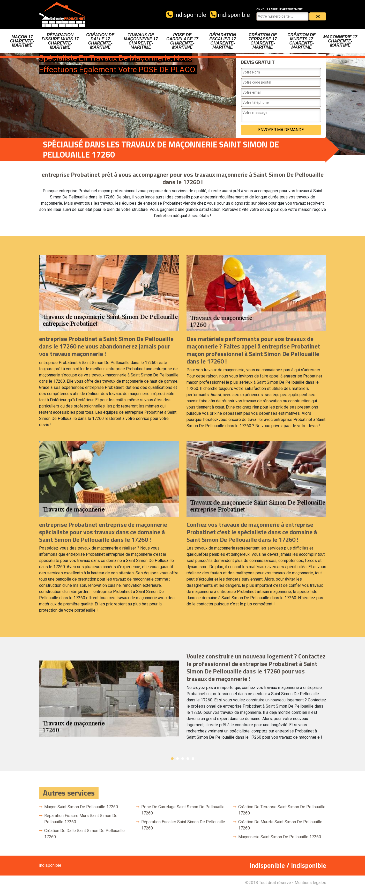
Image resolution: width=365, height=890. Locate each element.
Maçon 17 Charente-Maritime (22, 41)
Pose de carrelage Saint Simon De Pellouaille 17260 (183, 809)
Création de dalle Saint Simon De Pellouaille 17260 (84, 833)
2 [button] (177, 758)
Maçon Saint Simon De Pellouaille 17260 (81, 806)
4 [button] (188, 758)
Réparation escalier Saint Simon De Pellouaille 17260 (183, 824)
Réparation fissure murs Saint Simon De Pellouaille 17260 (80, 818)
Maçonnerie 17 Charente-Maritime (340, 41)
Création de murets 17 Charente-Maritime (301, 41)
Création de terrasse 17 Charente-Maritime (263, 41)
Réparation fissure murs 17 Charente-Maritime (60, 41)
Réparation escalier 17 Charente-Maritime (222, 41)
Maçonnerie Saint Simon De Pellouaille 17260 (279, 836)
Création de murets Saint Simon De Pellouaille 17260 (280, 824)
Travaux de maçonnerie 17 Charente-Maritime (141, 41)
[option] (182, 698)
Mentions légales (310, 882)
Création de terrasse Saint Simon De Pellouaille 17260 (281, 809)
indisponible (186, 14)
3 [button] (182, 758)
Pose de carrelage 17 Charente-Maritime (182, 41)
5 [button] (193, 758)
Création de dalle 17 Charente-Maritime (100, 41)
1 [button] (172, 758)
